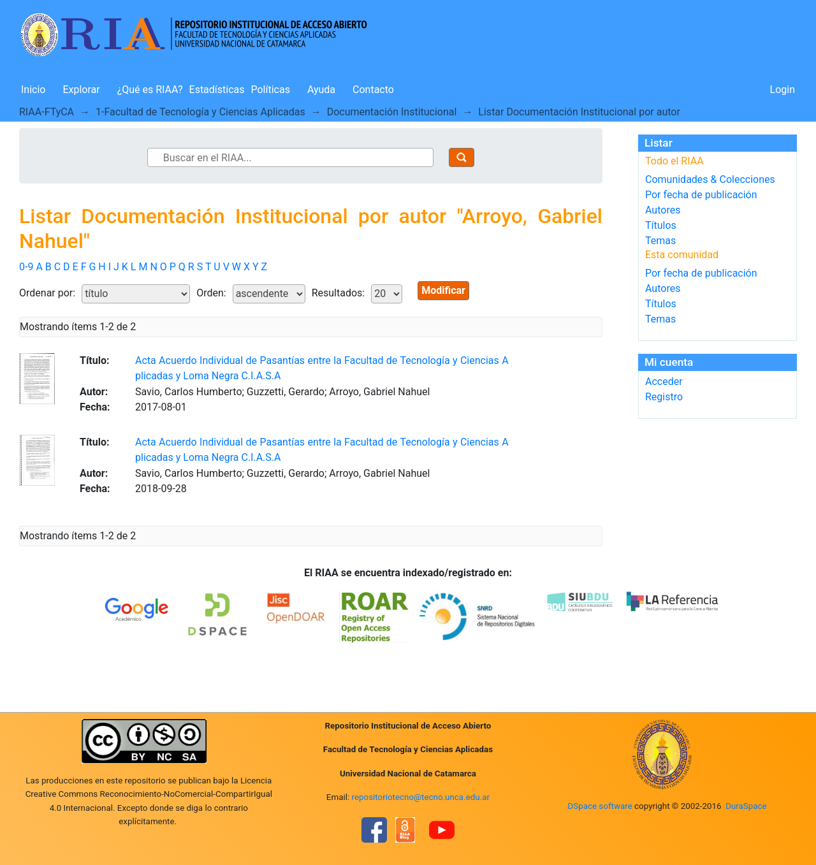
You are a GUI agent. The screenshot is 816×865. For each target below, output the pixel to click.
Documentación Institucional (392, 112)
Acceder (664, 381)
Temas (660, 241)
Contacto (373, 90)
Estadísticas (217, 90)
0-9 (26, 267)
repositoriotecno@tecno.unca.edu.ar (421, 797)
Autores (662, 210)
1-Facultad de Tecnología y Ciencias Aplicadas (200, 112)
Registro (664, 397)
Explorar (80, 90)
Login (782, 90)
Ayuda (321, 90)
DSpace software (599, 806)
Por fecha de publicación (701, 195)
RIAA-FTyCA (46, 112)
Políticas (270, 90)
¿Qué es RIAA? (150, 90)
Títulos (660, 225)
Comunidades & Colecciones (710, 179)
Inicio (33, 90)
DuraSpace (746, 806)
